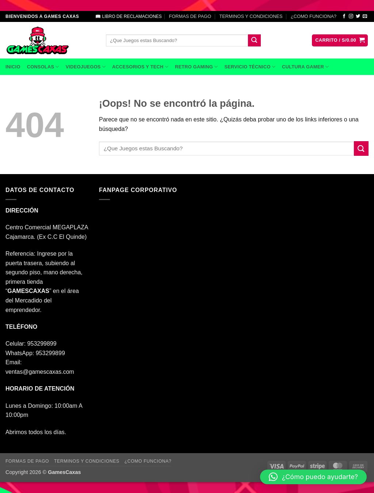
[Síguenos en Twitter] (358, 16)
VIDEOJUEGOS (86, 66)
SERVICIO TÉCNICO (249, 66)
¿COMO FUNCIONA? (313, 16)
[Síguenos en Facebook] (344, 16)
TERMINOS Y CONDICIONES (251, 16)
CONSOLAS (43, 66)
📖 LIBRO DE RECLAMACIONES (128, 16)
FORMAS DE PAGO (190, 16)
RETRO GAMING (196, 66)
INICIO (12, 66)
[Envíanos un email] (365, 16)
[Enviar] (254, 40)
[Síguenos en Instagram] (351, 16)
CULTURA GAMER (305, 66)
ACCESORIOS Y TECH (140, 66)
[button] (340, 40)
